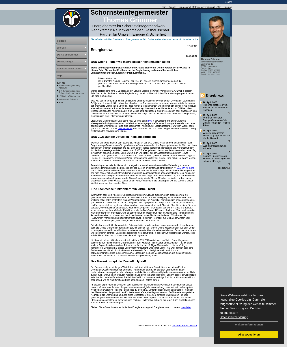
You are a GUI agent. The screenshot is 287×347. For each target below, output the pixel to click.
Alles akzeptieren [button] (249, 334)
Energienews (215, 95)
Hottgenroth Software (68, 99)
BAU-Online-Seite (185, 168)
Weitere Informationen (249, 324)
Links (61, 82)
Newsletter (186, 307)
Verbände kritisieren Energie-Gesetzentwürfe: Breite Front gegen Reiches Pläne (216, 121)
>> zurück (192, 46)
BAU (149, 121)
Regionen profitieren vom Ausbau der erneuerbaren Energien (215, 107)
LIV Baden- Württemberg (70, 96)
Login (163, 7)
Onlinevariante (125, 128)
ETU (61, 102)
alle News (224, 168)
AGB (219, 7)
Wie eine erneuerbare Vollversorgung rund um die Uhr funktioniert (216, 135)
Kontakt (172, 7)
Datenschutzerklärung (234, 317)
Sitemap (228, 7)
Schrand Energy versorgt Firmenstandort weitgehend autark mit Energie (216, 158)
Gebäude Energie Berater (184, 325)
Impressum (230, 312)
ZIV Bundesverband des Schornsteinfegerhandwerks (71, 92)
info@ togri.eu (213, 74)
